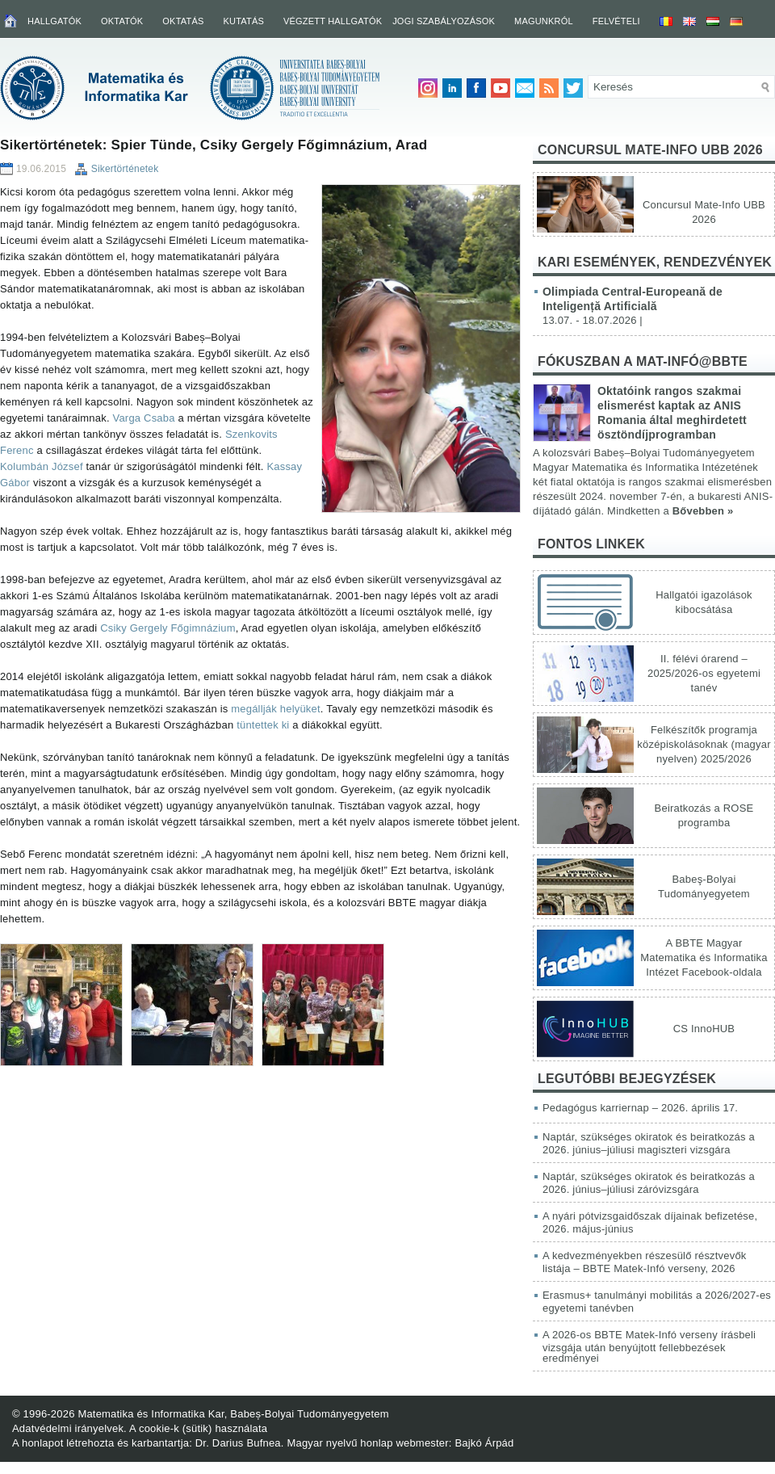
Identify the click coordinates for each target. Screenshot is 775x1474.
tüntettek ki (263, 725)
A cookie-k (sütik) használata (198, 1428)
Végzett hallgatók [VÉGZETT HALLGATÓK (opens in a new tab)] (332, 21)
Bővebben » (703, 511)
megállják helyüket (275, 709)
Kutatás (243, 21)
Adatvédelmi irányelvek (68, 1428)
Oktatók (122, 21)
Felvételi (616, 21)
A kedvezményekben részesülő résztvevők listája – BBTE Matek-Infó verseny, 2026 (644, 1262)
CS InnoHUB (704, 1029)
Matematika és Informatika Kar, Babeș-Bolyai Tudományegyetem (233, 1414)
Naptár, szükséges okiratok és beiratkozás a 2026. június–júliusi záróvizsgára (648, 1182)
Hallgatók (54, 21)
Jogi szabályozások (443, 21)
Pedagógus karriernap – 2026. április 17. (640, 1108)
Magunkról (543, 21)
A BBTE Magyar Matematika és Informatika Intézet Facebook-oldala (703, 957)
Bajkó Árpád (484, 1443)
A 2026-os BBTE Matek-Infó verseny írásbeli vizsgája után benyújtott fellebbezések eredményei (649, 1346)
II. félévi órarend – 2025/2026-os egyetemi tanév (703, 673)
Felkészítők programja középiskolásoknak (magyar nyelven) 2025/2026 (703, 744)
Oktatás (182, 21)
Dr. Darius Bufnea (238, 1443)
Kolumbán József (41, 466)
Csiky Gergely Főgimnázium (168, 628)
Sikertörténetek (125, 168)
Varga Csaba (144, 418)
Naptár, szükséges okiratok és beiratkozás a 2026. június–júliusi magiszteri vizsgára (648, 1143)
